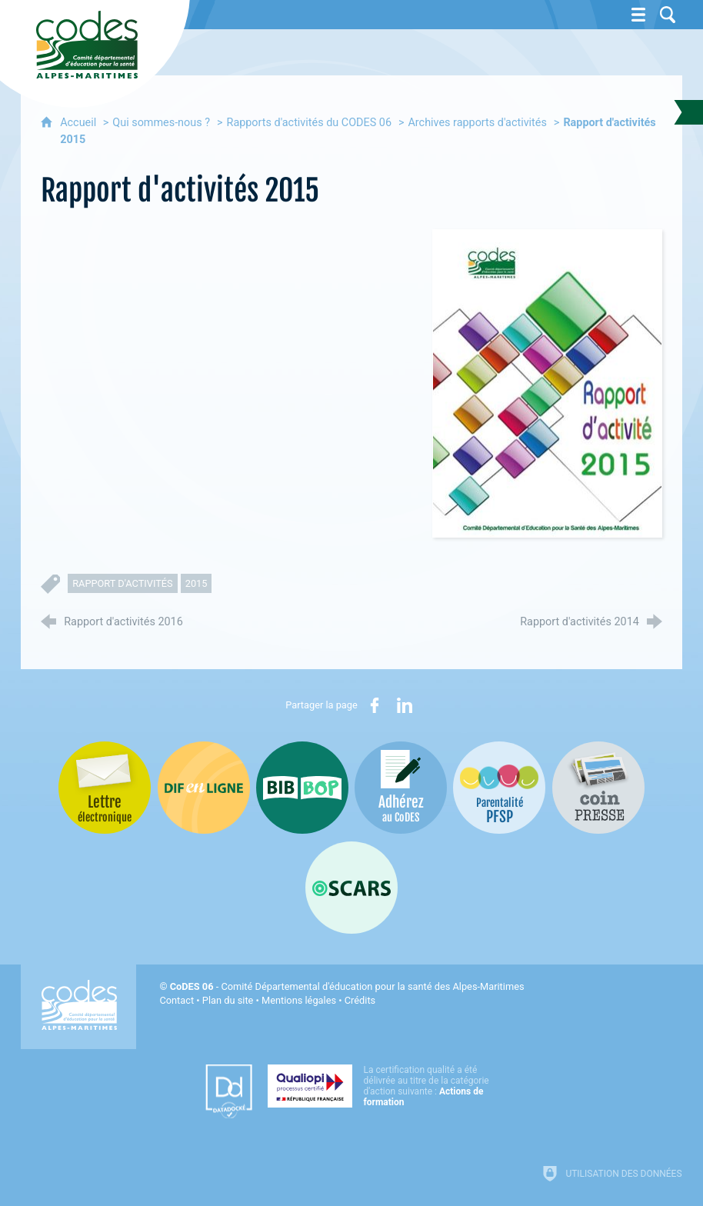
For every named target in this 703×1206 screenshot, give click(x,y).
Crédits (360, 1000)
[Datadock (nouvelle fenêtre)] (228, 1091)
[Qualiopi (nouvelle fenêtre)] (383, 1086)
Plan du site (228, 1000)
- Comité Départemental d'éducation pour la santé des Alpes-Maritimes (347, 986)
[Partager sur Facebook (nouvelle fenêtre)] (374, 705)
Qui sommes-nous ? (161, 122)
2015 (196, 583)
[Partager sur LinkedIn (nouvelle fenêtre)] (404, 705)
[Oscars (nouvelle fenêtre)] (351, 887)
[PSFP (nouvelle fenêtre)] (499, 787)
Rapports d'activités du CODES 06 (309, 122)
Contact (176, 1000)
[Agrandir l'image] (547, 382)
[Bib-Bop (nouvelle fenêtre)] (302, 787)
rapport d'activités (122, 583)
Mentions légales (299, 1000)
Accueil (79, 122)
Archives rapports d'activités (477, 122)
